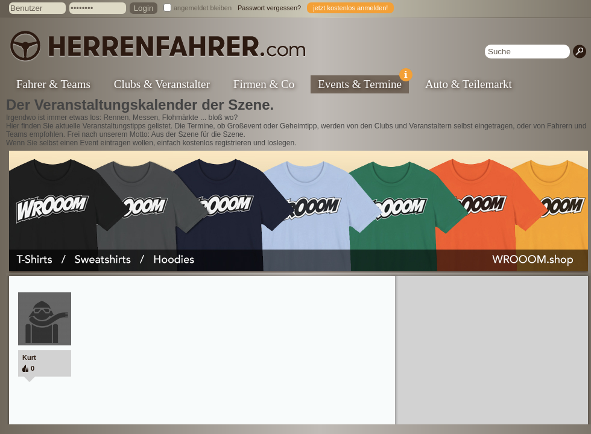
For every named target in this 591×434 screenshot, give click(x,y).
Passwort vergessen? (269, 7)
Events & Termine (363, 82)
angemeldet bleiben (203, 7)
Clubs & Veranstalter (162, 84)
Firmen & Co (263, 84)
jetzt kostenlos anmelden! (350, 7)
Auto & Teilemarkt (468, 84)
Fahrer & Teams (53, 84)
